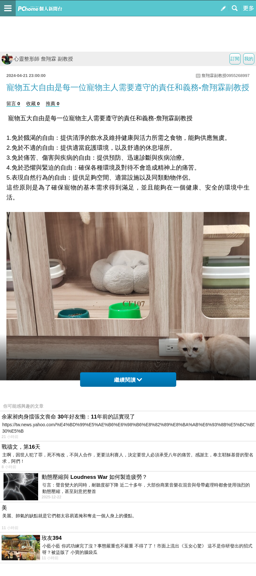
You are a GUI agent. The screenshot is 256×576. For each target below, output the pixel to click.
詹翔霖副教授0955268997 (226, 75)
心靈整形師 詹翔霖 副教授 (37, 58)
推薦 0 (53, 103)
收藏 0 (33, 103)
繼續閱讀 (128, 380)
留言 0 (13, 103)
